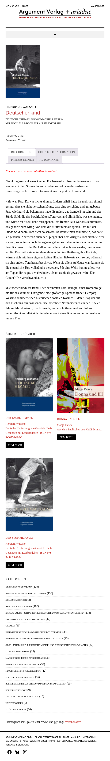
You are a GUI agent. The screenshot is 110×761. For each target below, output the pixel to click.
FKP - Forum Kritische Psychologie (25, 619)
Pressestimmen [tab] (22, 159)
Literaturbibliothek (17, 651)
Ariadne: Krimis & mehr (19, 606)
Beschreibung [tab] (22, 152)
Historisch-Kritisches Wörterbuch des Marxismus (34, 638)
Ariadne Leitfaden (16, 600)
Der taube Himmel (19, 417)
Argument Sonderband (19, 587)
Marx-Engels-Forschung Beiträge (25, 658)
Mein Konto (12, 6)
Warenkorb (97, 6)
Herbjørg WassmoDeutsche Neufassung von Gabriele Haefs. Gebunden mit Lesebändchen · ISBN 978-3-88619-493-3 (29, 550)
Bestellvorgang (66, 741)
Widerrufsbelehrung (42, 741)
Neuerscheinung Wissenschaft (23, 671)
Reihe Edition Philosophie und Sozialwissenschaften (36, 684)
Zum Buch (15, 445)
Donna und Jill (68, 419)
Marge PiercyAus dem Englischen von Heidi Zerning (79, 427)
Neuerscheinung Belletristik (23, 664)
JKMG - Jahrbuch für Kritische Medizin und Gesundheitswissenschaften (47, 645)
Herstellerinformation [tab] (56, 152)
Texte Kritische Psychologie (22, 696)
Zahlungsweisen (87, 741)
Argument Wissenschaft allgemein (26, 593)
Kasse (24, 6)
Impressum (88, 737)
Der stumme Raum (19, 537)
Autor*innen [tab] (49, 159)
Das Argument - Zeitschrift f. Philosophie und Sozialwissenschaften (45, 613)
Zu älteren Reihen (16, 709)
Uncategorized (14, 703)
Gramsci (10, 626)
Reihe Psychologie (16, 690)
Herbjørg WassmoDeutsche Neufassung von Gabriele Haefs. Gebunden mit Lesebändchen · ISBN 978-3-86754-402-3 (29, 430)
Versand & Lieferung (17, 744)
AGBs (25, 741)
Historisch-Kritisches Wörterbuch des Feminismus (35, 632)
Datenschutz (13, 741)
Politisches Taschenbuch (20, 677)
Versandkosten (73, 721)
